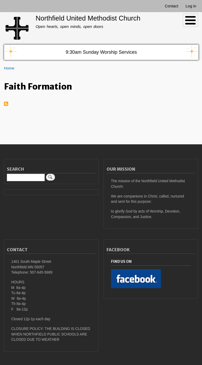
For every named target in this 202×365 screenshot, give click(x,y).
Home (9, 68)
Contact (171, 6)
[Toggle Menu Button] (190, 20)
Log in (191, 6)
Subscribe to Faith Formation (6, 104)
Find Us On (121, 261)
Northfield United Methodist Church (88, 18)
